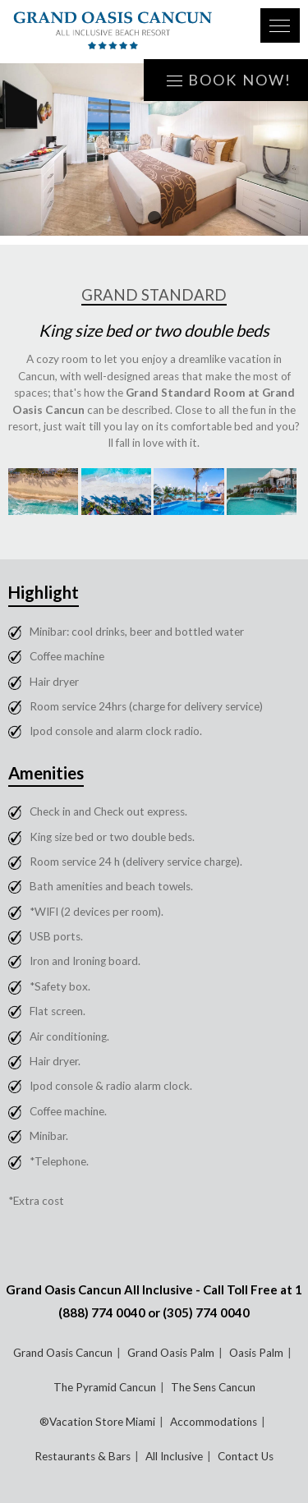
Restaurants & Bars (82, 1456)
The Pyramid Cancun (104, 1387)
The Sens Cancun (213, 1387)
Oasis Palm (256, 1352)
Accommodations (213, 1421)
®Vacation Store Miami (97, 1421)
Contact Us (246, 1456)
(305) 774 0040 (206, 1312)
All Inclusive (174, 1456)
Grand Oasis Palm (170, 1352)
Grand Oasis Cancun (63, 1352)
